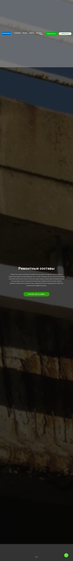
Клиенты (31, 33)
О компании (17, 33)
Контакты (39, 33)
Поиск (41, 34)
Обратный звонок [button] (51, 33)
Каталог (25, 33)
